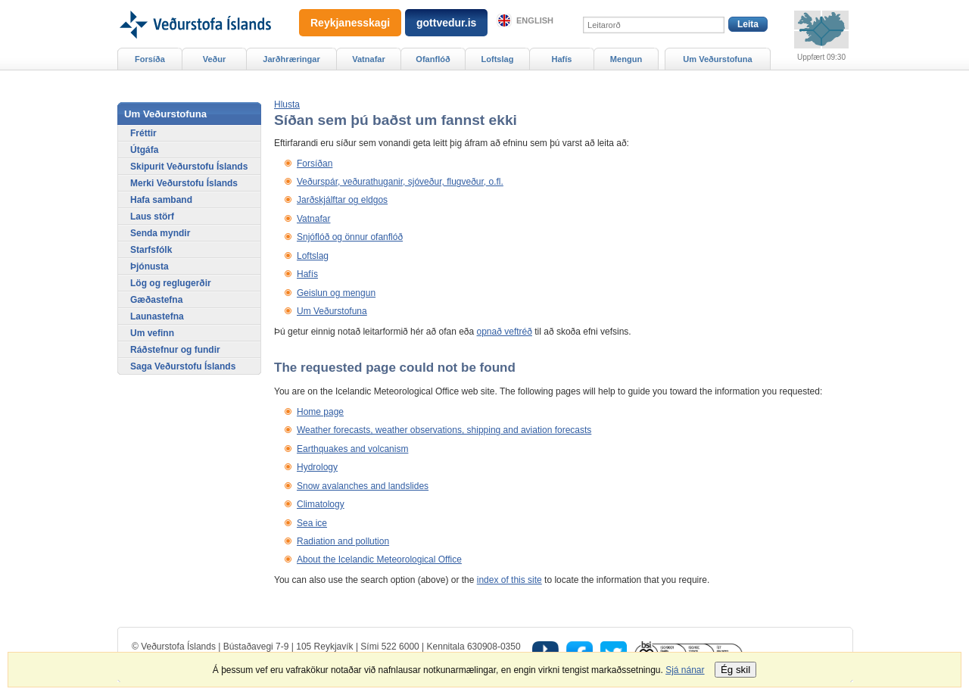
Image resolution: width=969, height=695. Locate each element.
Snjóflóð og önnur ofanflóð (350, 237)
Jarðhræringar (291, 59)
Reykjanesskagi (350, 23)
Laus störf (152, 216)
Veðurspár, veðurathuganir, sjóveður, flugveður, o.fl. (400, 181)
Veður (214, 59)
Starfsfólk (151, 250)
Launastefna (157, 316)
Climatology (320, 504)
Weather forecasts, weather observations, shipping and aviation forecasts (444, 430)
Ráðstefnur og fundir (175, 349)
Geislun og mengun (336, 293)
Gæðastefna (156, 300)
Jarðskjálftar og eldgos (342, 200)
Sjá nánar (684, 670)
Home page (320, 412)
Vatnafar (313, 218)
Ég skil (735, 669)
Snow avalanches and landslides (362, 486)
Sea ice (312, 523)
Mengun (626, 59)
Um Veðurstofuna (332, 311)
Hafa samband (161, 200)
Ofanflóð (433, 59)
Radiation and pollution (343, 541)
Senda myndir (160, 233)
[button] (287, 104)
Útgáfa (144, 150)
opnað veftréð (504, 331)
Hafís (307, 274)
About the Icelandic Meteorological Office (379, 559)
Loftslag (313, 256)
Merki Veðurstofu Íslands (184, 183)
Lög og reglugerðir (170, 283)
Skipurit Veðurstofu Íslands (189, 166)
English (534, 20)
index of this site (509, 580)
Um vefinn (152, 333)
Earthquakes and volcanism (352, 449)
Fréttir (143, 133)
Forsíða (150, 59)
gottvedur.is (446, 23)
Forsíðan (314, 163)
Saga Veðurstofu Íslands (182, 366)
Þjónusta (149, 266)
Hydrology (317, 467)
